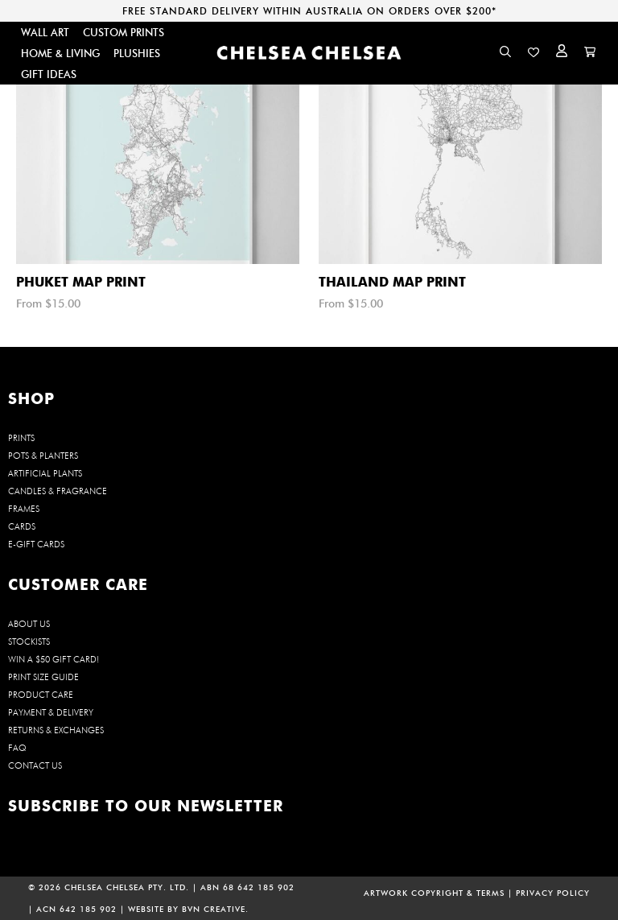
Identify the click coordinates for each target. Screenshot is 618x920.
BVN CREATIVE (213, 909)
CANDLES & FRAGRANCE (57, 491)
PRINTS (21, 437)
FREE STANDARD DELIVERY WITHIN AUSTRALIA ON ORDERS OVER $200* (309, 11)
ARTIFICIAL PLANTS (45, 473)
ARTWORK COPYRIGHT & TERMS (434, 893)
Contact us (35, 765)
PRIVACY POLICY (553, 893)
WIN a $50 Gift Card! (53, 659)
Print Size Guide (43, 677)
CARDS (21, 526)
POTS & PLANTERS (43, 455)
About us (29, 623)
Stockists (29, 641)
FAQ (17, 747)
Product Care (40, 694)
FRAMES (23, 508)
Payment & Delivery (50, 712)
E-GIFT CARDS (36, 544)
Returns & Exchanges (56, 730)
